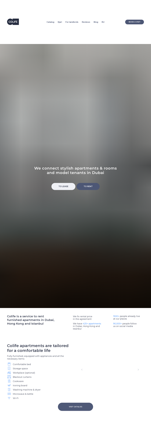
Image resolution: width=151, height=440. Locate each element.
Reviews (86, 22)
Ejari (60, 22)
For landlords (71, 22)
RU (103, 22)
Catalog (50, 22)
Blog (96, 22)
